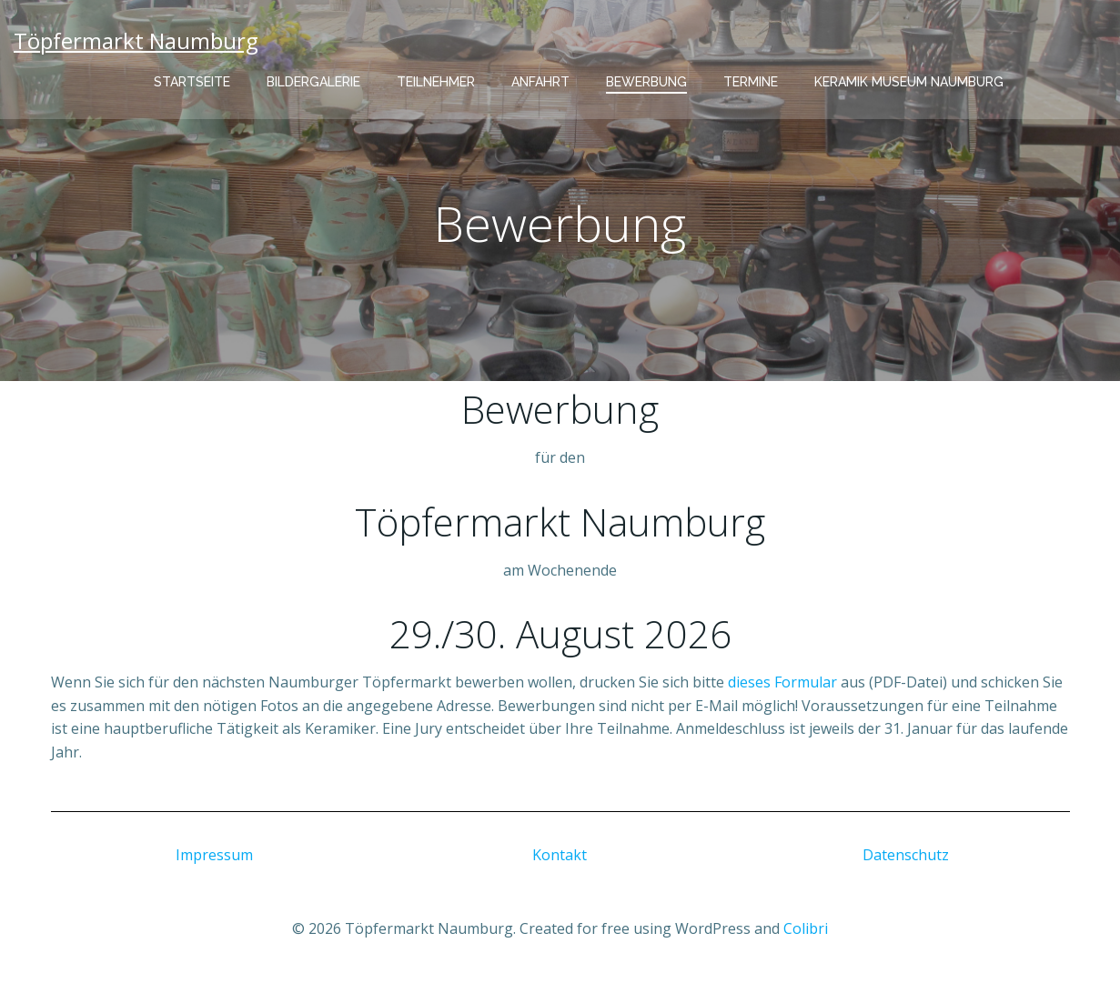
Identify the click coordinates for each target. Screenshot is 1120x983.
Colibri (805, 928)
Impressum (214, 855)
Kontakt (559, 855)
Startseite (192, 82)
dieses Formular (782, 682)
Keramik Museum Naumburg (909, 82)
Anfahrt (540, 82)
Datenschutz (906, 855)
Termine (750, 82)
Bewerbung (646, 82)
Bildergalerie (313, 82)
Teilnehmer (436, 82)
